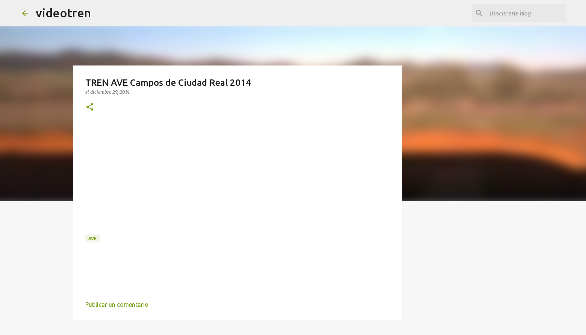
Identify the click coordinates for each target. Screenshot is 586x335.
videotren (63, 13)
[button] (89, 107)
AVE (92, 238)
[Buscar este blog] (526, 13)
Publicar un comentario (116, 304)
